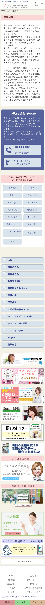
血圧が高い (32, 217)
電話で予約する (22, 149)
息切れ (12, 195)
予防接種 (12, 302)
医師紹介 (11, 580)
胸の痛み (12, 188)
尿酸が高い (32, 233)
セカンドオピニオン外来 (20, 316)
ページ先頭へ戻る (22, 561)
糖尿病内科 (13, 274)
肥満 (12, 242)
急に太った (32, 203)
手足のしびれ (12, 224)
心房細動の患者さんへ (19, 309)
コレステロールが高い (12, 233)
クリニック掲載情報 (33, 588)
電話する (7, 602)
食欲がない (12, 203)
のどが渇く (12, 217)
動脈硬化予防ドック (17, 288)
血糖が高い (32, 224)
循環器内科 (13, 267)
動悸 (32, 188)
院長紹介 (34, 576)
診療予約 (22, 602)
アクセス (11, 588)
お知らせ (34, 584)
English (11, 337)
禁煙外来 (12, 295)
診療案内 (11, 584)
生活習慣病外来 (15, 281)
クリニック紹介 (33, 580)
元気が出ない (32, 210)
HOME (11, 576)
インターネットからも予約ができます (22, 162)
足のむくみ (32, 195)
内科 (10, 260)
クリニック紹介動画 (17, 323)
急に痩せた (12, 210)
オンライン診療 (15, 330)
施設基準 (12, 344)
